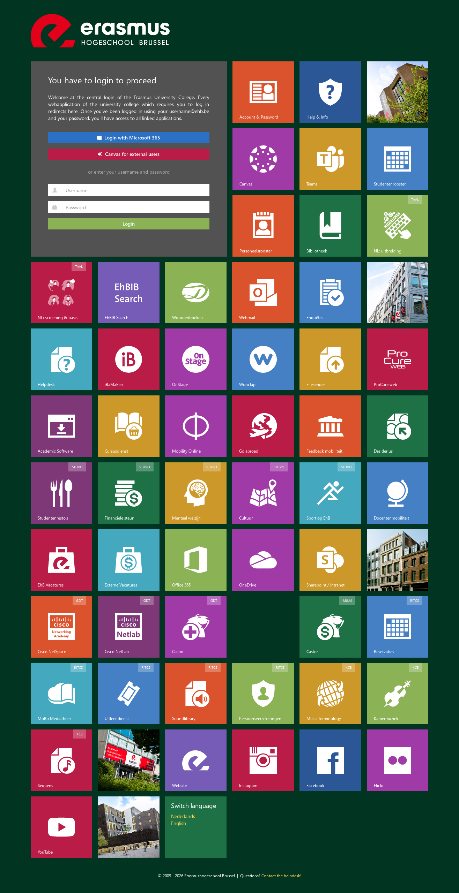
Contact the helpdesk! (281, 875)
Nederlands (183, 816)
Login (129, 223)
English (178, 823)
